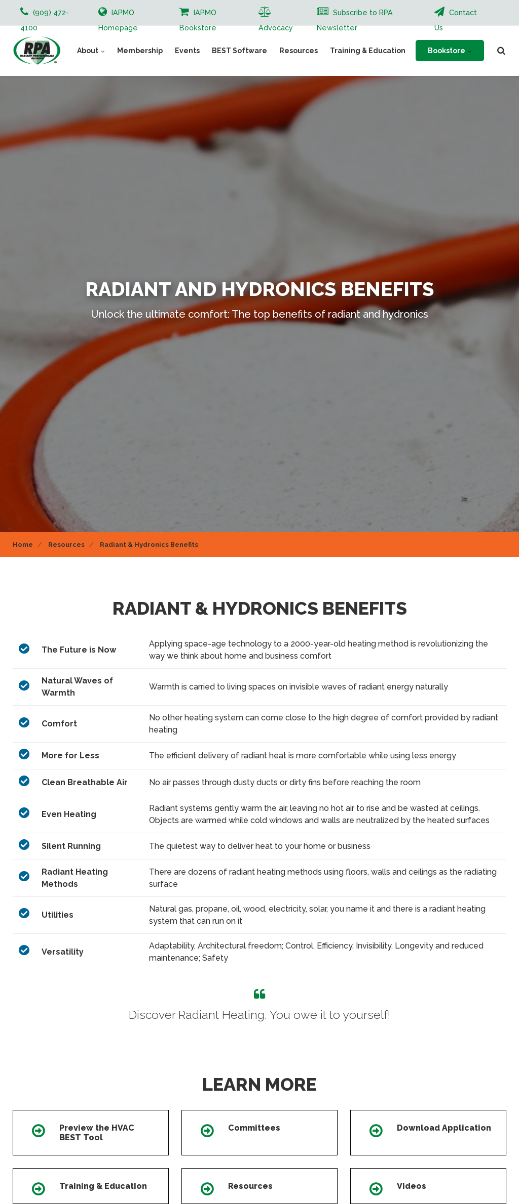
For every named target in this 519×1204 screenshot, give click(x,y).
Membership (140, 51)
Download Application (444, 1128)
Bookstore (450, 51)
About (91, 51)
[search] (501, 50)
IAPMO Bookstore (197, 19)
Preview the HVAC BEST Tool (96, 1132)
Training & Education (367, 51)
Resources (298, 51)
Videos (411, 1186)
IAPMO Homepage (118, 19)
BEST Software (239, 51)
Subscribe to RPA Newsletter (355, 19)
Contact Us (455, 19)
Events (187, 51)
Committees (254, 1128)
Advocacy (275, 19)
